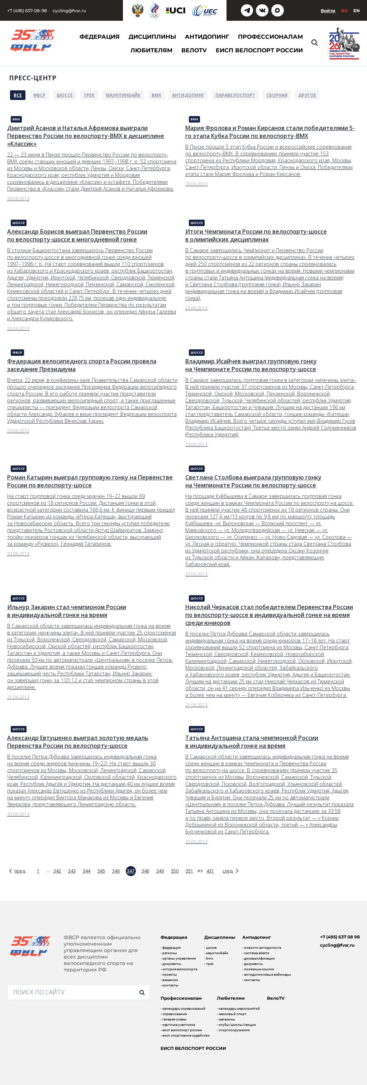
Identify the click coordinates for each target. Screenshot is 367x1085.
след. (228, 871)
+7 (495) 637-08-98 (27, 10)
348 (145, 871)
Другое (307, 95)
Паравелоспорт (235, 95)
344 (86, 871)
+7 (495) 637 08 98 (340, 937)
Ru (344, 10)
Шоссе (65, 95)
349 (160, 871)
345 (101, 871)
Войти (328, 10)
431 (210, 871)
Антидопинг (188, 95)
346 (116, 871)
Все (18, 95)
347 (130, 871)
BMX (156, 95)
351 (189, 871)
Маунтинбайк (123, 95)
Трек (89, 95)
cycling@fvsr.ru (69, 10)
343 (72, 871)
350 (174, 871)
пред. (20, 871)
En (356, 10)
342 (57, 871)
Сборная (276, 95)
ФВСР (39, 95)
